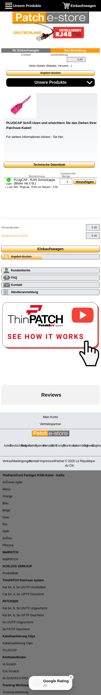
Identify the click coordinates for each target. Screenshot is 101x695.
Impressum (47, 461)
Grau (5, 517)
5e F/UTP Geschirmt (16, 629)
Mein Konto (50, 417)
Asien (7, 445)
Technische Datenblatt (49, 164)
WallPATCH (10, 559)
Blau (5, 503)
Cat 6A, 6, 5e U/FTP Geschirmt (23, 594)
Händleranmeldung (24, 292)
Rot (4, 524)
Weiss (6, 489)
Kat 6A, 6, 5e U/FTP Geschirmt (23, 615)
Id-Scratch (9, 664)
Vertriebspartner (50, 424)
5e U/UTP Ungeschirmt (17, 622)
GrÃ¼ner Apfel (12, 482)
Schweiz (89, 445)
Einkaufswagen (83, 6)
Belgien (26, 445)
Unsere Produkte (27, 6)
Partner (59, 461)
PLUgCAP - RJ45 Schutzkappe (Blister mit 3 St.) (34, 181)
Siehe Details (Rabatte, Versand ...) (50, 65)
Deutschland (18, 445)
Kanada (48, 445)
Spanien (40, 445)
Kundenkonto (20, 270)
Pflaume (8, 545)
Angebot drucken (50, 72)
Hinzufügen (85, 182)
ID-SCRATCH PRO (15, 678)
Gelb (5, 531)
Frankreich (70, 445)
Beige (6, 510)
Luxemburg (80, 445)
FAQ (14, 277)
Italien (33, 445)
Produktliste (10, 573)
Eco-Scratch (10, 671)
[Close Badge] (71, 677)
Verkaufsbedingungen (17, 461)
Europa (61, 445)
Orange (7, 496)
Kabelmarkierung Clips (17, 643)
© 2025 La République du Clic (80, 463)
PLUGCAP (9, 650)
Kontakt (16, 285)
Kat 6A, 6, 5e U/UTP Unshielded (24, 587)
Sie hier (58, 137)
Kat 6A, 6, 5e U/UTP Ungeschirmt (24, 608)
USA (54, 445)
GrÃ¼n (7, 538)
